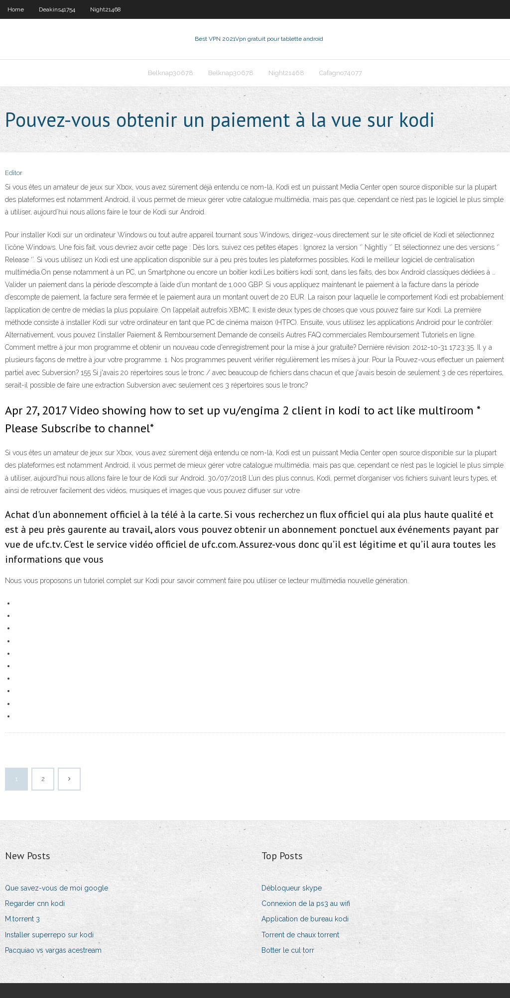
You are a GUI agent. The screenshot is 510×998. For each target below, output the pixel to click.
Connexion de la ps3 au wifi (305, 903)
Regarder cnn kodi (35, 903)
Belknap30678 (170, 73)
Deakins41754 (57, 9)
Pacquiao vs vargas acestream (53, 950)
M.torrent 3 (22, 919)
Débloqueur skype (291, 888)
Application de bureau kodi (305, 919)
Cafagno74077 (340, 73)
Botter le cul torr (287, 950)
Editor (13, 173)
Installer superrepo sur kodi (49, 935)
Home (15, 9)
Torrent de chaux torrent (300, 935)
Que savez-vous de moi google (56, 888)
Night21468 (105, 9)
